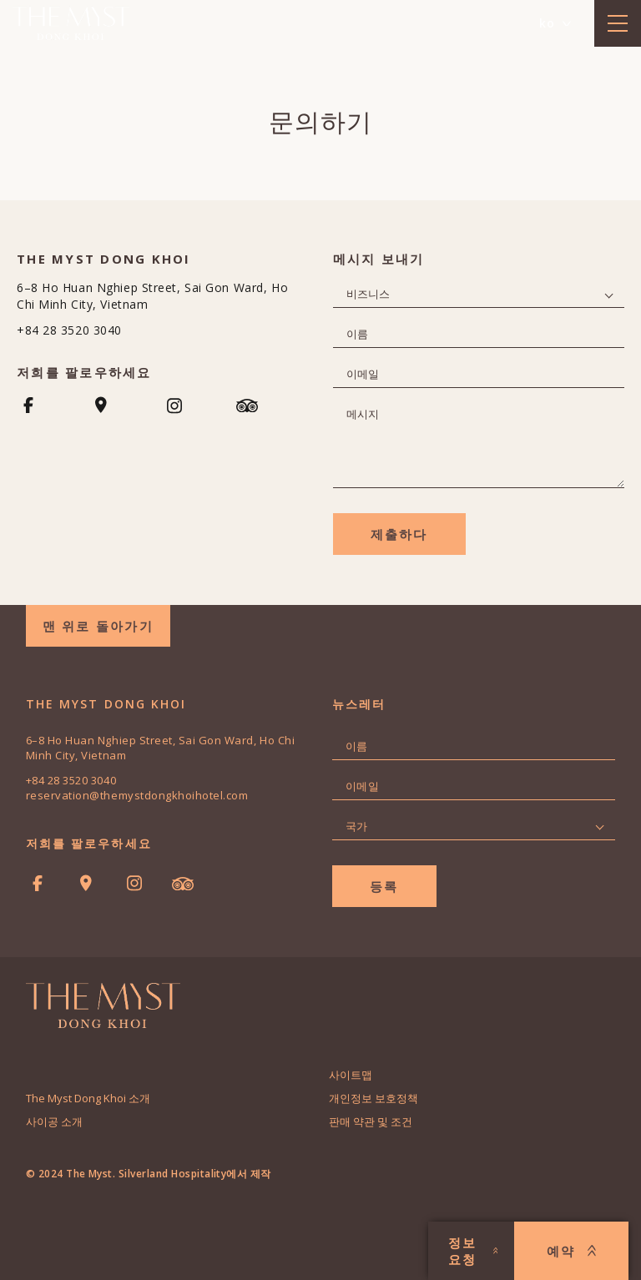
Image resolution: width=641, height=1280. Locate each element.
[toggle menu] (617, 23)
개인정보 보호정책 (373, 1098)
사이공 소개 (54, 1121)
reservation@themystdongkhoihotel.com (137, 795)
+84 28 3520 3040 (69, 330)
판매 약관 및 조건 (370, 1121)
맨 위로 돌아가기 (98, 625)
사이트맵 (350, 1074)
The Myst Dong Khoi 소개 (88, 1098)
